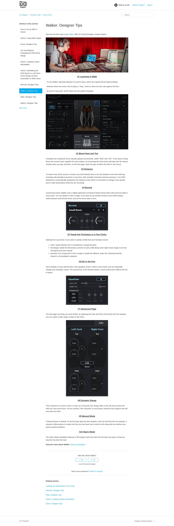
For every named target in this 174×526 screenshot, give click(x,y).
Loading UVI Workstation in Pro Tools (60, 486)
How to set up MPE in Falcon (28, 30)
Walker (71, 34)
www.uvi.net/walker (77, 444)
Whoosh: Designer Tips (29, 85)
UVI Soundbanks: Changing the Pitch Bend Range (30, 53)
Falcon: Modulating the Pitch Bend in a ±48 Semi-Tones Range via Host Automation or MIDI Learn (30, 74)
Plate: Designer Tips (28, 97)
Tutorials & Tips (35, 15)
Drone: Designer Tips (28, 44)
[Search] (137, 15)
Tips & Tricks (47, 15)
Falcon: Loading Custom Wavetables (29, 63)
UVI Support (23, 15)
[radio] (81, 460)
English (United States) (143, 521)
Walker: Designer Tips (28, 91)
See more (23, 108)
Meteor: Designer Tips (29, 103)
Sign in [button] (149, 5)
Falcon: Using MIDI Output (30, 38)
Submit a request (138, 5)
